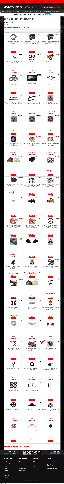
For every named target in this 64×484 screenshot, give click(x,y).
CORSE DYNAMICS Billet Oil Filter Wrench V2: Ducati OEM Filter (13, 327)
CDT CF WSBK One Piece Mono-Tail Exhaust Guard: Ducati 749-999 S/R (13, 246)
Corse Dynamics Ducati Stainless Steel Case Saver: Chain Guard (32, 349)
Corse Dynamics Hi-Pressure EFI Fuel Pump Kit (32, 389)
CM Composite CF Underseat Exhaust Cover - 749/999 (32, 266)
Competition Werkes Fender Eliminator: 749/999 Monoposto (13, 286)
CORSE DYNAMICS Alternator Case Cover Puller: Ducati (32, 307)
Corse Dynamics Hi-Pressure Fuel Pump (50, 389)
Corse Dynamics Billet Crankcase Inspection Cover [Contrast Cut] (50, 308)
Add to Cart (32, 256)
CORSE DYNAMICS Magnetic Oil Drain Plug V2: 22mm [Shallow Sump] (50, 431)
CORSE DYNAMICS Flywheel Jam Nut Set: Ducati (13, 368)
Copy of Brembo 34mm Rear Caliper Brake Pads (32, 286)
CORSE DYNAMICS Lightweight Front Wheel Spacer (13, 430)
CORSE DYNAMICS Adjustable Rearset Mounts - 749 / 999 (13, 307)
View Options (50, 297)
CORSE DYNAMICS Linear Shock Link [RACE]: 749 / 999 (32, 430)
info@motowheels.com (53, 468)
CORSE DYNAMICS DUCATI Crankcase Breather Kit (13, 348)
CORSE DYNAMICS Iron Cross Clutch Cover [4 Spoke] (13, 409)
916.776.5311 (49, 464)
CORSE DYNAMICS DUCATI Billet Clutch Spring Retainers (50, 327)
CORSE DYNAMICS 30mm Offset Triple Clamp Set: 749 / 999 (50, 286)
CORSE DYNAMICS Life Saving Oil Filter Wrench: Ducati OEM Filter (50, 410)
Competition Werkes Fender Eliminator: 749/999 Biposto (50, 266)
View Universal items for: (16, 446)
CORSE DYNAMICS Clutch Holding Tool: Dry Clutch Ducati (32, 327)
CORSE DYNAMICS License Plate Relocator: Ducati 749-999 (32, 409)
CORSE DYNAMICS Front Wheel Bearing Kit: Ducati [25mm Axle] (13, 389)
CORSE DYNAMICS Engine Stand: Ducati (50, 348)
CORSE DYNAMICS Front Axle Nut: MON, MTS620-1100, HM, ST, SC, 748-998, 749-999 (32, 369)
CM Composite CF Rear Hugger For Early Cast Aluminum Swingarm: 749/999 (13, 267)
